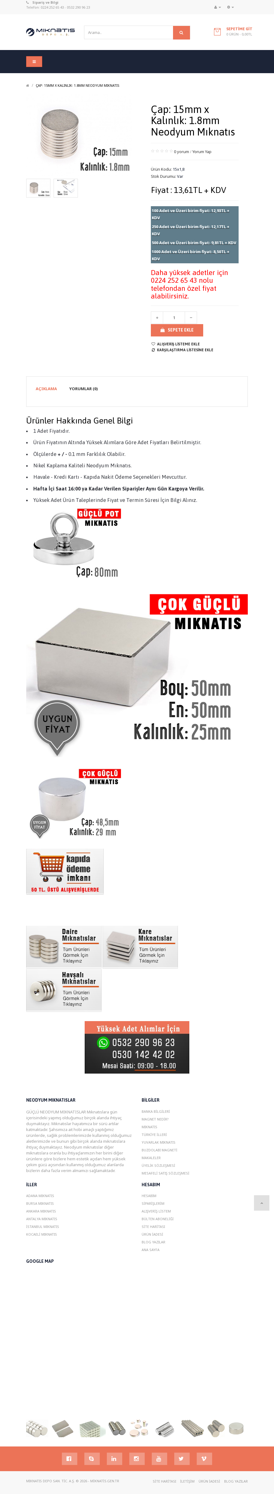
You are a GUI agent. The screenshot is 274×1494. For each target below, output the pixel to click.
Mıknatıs (149, 1127)
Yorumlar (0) (83, 388)
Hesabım (149, 1195)
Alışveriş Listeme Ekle (175, 344)
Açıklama (46, 388)
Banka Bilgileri (156, 1111)
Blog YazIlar (153, 1242)
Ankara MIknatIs (41, 1211)
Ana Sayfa (150, 1249)
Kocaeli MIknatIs (41, 1234)
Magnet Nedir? (155, 1119)
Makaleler (151, 1157)
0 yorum (181, 151)
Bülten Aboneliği (158, 1218)
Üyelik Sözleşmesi (158, 1165)
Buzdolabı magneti (159, 1150)
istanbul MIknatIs (42, 1226)
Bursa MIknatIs (40, 1203)
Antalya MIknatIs (41, 1218)
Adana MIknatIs (40, 1195)
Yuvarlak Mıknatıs (158, 1142)
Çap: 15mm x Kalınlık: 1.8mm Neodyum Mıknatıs (77, 85)
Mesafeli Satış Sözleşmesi (165, 1173)
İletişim (187, 1481)
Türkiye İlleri (154, 1134)
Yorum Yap (202, 151)
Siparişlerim (153, 1203)
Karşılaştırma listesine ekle (182, 350)
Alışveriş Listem (156, 1211)
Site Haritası (153, 1226)
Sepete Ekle (177, 330)
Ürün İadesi (152, 1234)
